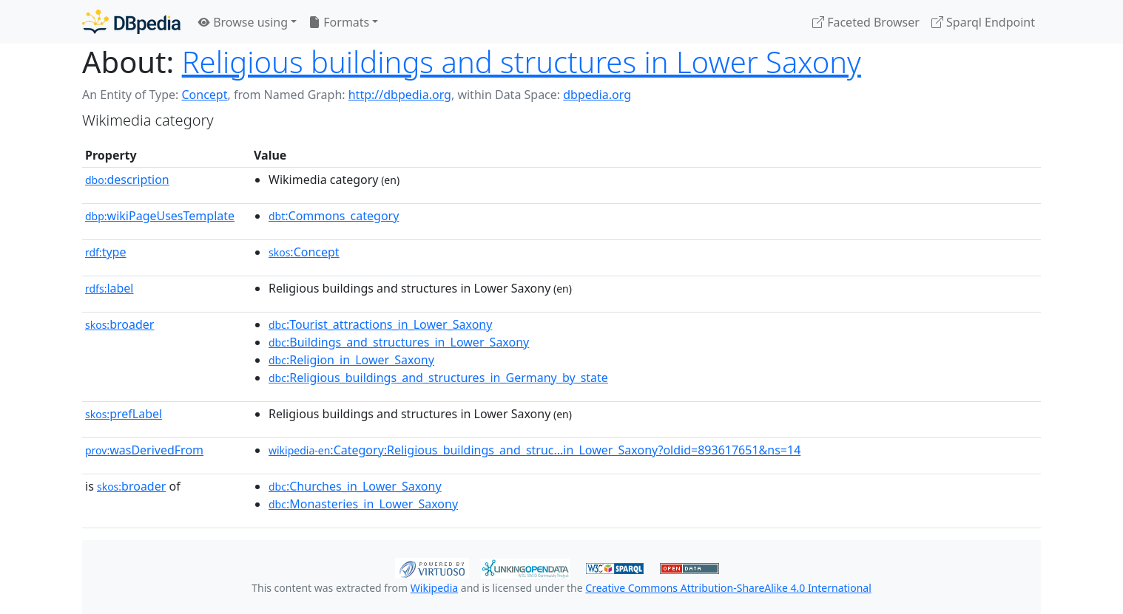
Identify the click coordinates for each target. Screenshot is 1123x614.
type (106, 252)
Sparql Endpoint (983, 22)
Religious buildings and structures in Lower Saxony (521, 61)
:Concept (304, 252)
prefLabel (123, 414)
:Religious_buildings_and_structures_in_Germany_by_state (438, 377)
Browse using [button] (243, 22)
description (127, 179)
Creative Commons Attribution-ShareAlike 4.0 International (728, 588)
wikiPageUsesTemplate (160, 216)
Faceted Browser (866, 22)
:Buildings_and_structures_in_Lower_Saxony (399, 342)
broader (119, 324)
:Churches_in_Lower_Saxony (355, 486)
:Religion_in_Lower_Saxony (351, 360)
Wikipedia (434, 588)
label (109, 288)
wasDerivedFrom (144, 450)
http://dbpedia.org (399, 94)
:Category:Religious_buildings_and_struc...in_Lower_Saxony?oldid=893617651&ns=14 (534, 450)
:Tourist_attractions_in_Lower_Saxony (380, 324)
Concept (204, 94)
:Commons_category (334, 216)
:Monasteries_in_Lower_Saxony (363, 504)
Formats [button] (338, 22)
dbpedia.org (597, 94)
